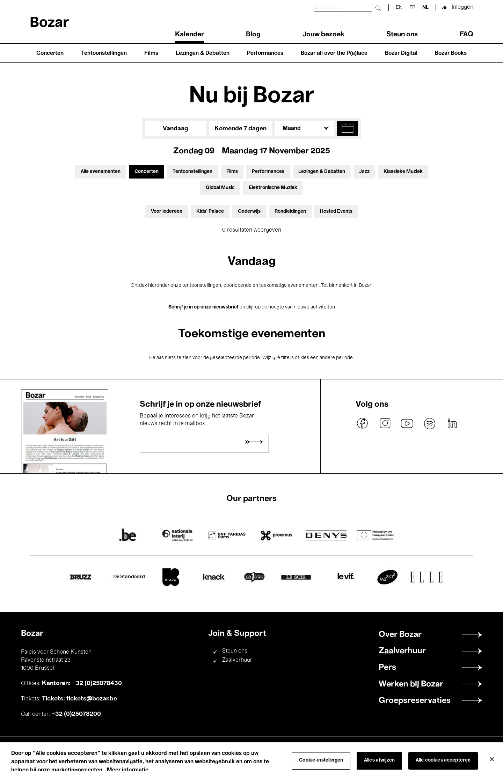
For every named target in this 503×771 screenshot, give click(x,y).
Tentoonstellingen (104, 53)
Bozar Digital (401, 53)
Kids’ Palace (210, 211)
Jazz (364, 171)
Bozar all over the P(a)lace (334, 53)
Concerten (50, 53)
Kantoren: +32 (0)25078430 (82, 683)
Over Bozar (400, 635)
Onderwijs (249, 211)
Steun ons (402, 34)
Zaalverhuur (237, 660)
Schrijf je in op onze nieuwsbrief (203, 307)
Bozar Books (451, 53)
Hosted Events (336, 211)
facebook (363, 423)
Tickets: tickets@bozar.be (79, 698)
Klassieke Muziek (403, 171)
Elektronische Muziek (273, 188)
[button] (347, 128)
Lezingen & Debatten (202, 53)
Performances (265, 53)
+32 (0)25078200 (76, 714)
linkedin (452, 423)
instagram (385, 423)
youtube (407, 423)
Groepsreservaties (415, 701)
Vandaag (175, 128)
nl (425, 7)
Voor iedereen (166, 211)
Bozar (49, 23)
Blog (253, 34)
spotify (430, 423)
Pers (387, 667)
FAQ (466, 34)
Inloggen (462, 7)
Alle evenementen (101, 171)
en (399, 7)
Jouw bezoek (323, 34)
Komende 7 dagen (240, 128)
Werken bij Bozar (411, 684)
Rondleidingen (290, 211)
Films (151, 53)
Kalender (189, 34)
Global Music (220, 188)
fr (412, 7)
